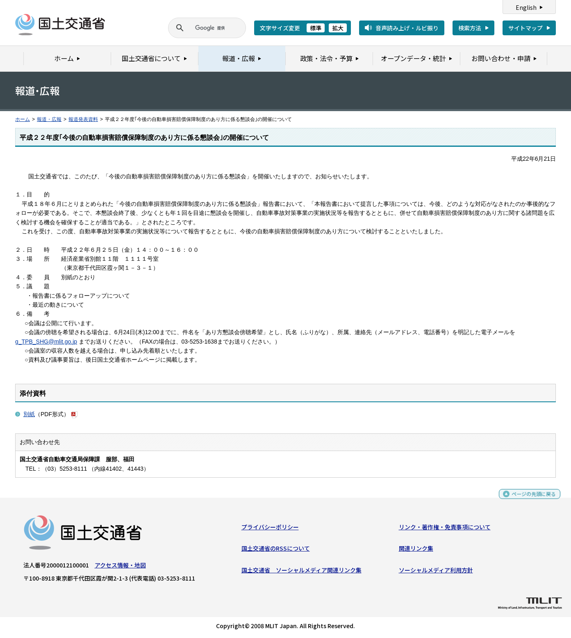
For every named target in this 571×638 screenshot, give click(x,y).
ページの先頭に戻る (531, 499)
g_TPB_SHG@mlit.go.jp (46, 341)
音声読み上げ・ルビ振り (407, 28)
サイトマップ (525, 28)
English (526, 7)
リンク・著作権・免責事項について (445, 529)
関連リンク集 (416, 550)
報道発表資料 (83, 119)
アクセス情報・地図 (120, 567)
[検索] (197, 28)
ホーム (22, 119)
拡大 (338, 28)
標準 (315, 28)
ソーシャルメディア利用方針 (436, 571)
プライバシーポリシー (270, 529)
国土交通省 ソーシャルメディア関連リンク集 (301, 571)
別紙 (29, 414)
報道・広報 (49, 119)
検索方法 (469, 28)
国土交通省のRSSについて (275, 550)
